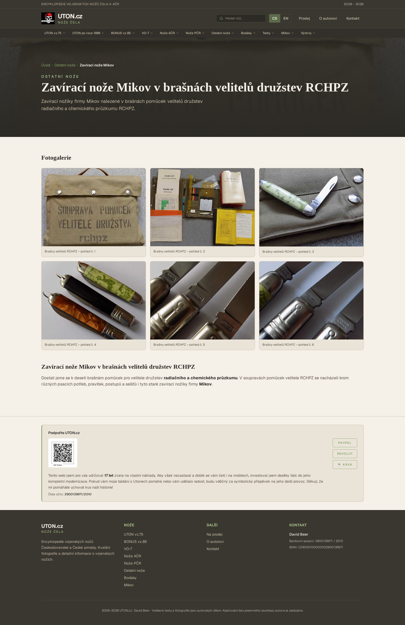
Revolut (345, 454)
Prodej (304, 18)
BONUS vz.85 (123, 33)
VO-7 (147, 33)
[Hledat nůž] (243, 18)
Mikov (287, 33)
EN (285, 18)
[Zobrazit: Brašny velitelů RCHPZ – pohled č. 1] (93, 212)
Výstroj (308, 33)
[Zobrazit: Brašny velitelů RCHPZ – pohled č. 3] (311, 212)
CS (274, 18)
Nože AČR (169, 33)
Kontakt (353, 18)
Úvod (45, 65)
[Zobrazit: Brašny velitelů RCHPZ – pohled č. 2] (202, 212)
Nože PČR (195, 33)
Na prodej (215, 534)
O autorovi (328, 18)
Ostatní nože (223, 33)
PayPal (345, 443)
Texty (269, 33)
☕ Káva (344, 464)
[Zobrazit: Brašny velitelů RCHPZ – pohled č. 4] (93, 305)
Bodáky (248, 33)
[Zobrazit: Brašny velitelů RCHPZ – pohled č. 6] (311, 305)
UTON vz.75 (55, 33)
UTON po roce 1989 (88, 33)
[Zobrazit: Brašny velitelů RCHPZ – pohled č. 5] (202, 305)
